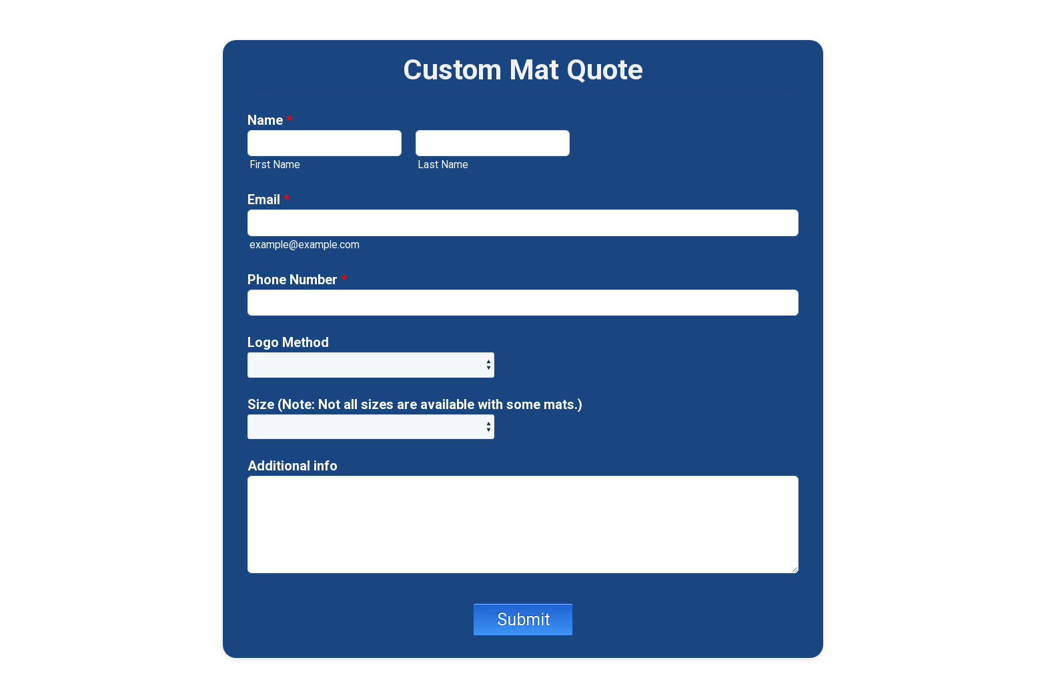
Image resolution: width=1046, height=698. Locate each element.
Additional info (292, 466)
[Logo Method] (370, 364)
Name (269, 120)
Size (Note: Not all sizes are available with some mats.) (414, 404)
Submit (523, 619)
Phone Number (297, 280)
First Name (274, 164)
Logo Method (288, 342)
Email (268, 200)
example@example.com (304, 244)
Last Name (443, 164)
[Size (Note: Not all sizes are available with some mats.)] (370, 426)
